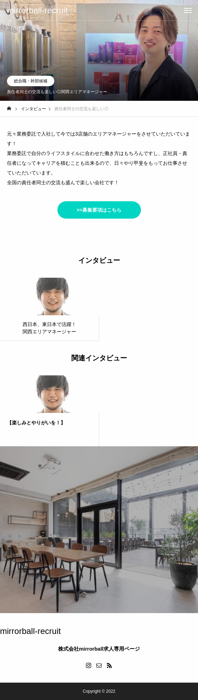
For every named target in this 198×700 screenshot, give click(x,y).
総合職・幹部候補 (30, 81)
